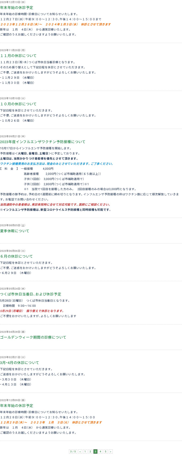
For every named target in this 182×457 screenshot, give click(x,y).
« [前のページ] (80, 451)
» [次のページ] (110, 451)
